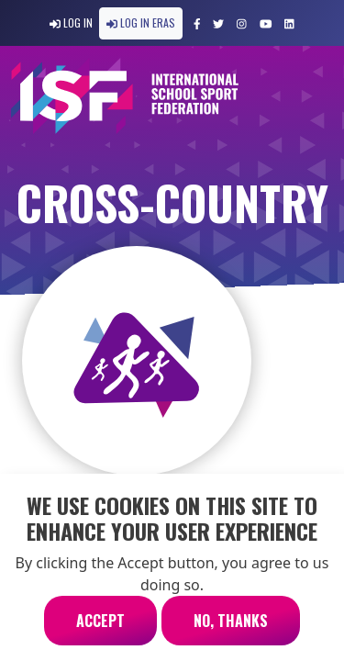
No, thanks (231, 633)
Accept (100, 633)
